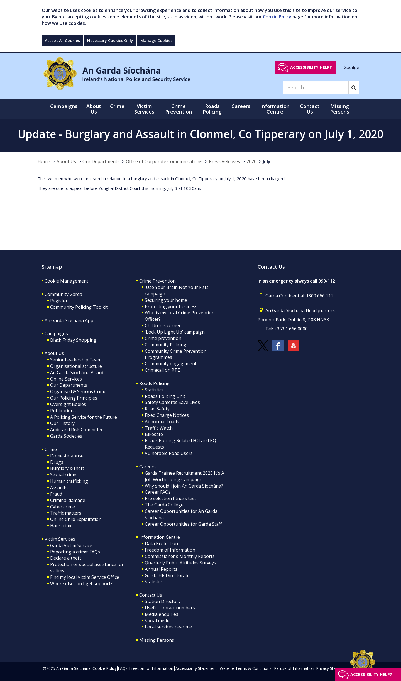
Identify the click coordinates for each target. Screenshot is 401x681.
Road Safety (157, 409)
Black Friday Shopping (73, 340)
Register (59, 301)
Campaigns (56, 333)
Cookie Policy (277, 17)
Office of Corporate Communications (164, 161)
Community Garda (63, 294)
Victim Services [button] (144, 109)
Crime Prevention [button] (178, 109)
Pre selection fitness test (170, 498)
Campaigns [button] (63, 106)
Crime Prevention (157, 281)
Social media (157, 621)
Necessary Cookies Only (110, 40)
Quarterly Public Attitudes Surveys (180, 563)
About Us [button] (93, 109)
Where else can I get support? (81, 583)
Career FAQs (158, 492)
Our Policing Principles (73, 398)
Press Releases (224, 161)
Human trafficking (69, 481)
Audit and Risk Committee (77, 430)
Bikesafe (154, 434)
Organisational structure (76, 366)
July (266, 161)
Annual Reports (161, 569)
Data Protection (161, 543)
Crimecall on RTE (162, 370)
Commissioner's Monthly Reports (180, 556)
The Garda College (164, 505)
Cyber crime (62, 507)
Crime (51, 449)
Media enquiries (161, 614)
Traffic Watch (159, 428)
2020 (251, 161)
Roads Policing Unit (165, 396)
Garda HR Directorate (167, 575)
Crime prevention (163, 338)
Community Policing (165, 345)
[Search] (315, 87)
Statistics (154, 390)
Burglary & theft (67, 468)
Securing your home (166, 300)
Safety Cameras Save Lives (172, 402)
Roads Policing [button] (212, 109)
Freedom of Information (170, 550)
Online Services (66, 379)
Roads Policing (154, 383)
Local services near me (168, 627)
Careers (147, 467)
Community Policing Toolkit (79, 307)
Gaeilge (351, 67)
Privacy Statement (332, 668)
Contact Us (150, 595)
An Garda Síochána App (69, 320)
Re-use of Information (294, 668)
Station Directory (162, 601)
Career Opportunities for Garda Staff (183, 524)
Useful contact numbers (170, 608)
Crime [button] (117, 106)
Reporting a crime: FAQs (75, 552)
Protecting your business (171, 306)
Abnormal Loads (162, 421)
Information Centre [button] (275, 109)
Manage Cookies (156, 40)
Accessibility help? (311, 67)
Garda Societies (66, 436)
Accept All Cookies (62, 40)
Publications (63, 411)
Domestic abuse (67, 456)
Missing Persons (339, 109)
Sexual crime (63, 475)
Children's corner (163, 325)
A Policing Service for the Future (83, 417)
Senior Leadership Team (75, 360)
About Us (66, 161)
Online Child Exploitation (75, 519)
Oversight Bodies (68, 404)
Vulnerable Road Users (169, 453)
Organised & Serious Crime (78, 391)
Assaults (59, 487)
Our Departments (100, 161)
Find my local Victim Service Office (84, 577)
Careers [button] (240, 106)
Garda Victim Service (71, 545)
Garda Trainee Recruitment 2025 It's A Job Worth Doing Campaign (184, 476)
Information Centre (159, 537)
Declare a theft (65, 558)
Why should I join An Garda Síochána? (184, 486)
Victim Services (60, 539)
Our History (62, 423)
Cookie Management (66, 281)
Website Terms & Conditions (246, 668)
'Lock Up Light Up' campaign (175, 332)
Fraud (56, 494)
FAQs (123, 668)
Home (44, 161)
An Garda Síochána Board (76, 372)
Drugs (56, 462)
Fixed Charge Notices (167, 415)
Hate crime (61, 526)
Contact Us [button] (309, 109)
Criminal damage (67, 500)
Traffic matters (65, 513)
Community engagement (171, 364)
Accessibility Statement (196, 668)
